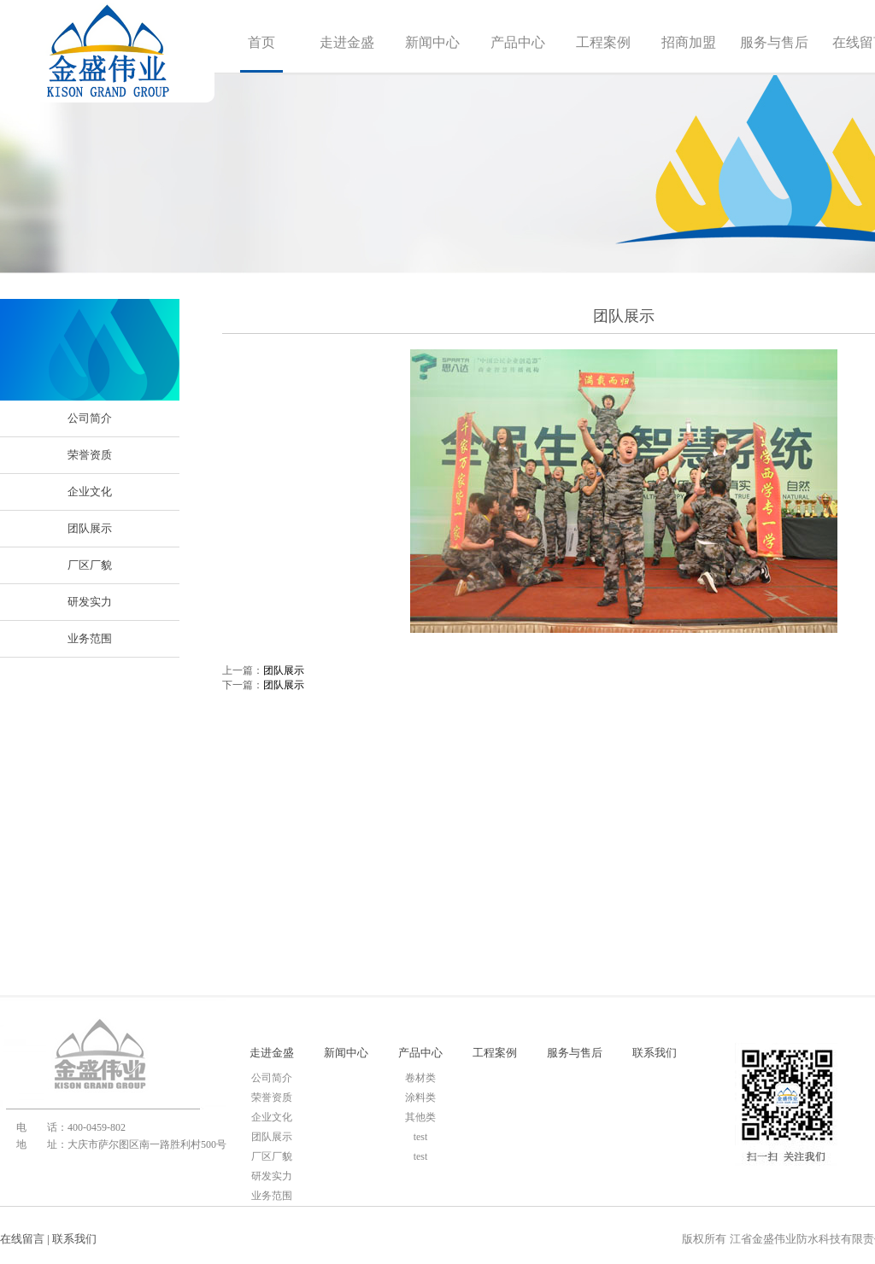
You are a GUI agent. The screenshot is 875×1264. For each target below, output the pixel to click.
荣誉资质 (90, 454)
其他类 (420, 1117)
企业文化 (90, 491)
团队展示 (90, 528)
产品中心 (517, 42)
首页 (261, 42)
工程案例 (603, 42)
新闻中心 (432, 42)
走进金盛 (347, 42)
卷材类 (420, 1078)
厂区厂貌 (90, 565)
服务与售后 (774, 42)
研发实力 (90, 601)
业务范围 (90, 638)
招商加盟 (688, 42)
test (421, 1137)
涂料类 (420, 1097)
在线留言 (22, 1238)
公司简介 (90, 418)
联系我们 (654, 1052)
